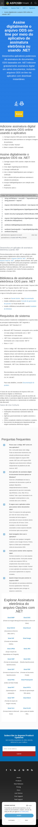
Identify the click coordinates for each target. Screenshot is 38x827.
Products (18, 781)
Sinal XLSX (27, 708)
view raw (34, 235)
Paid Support (18, 799)
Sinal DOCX (11, 628)
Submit (19, 754)
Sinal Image (27, 638)
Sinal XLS (11, 708)
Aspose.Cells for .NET (19, 258)
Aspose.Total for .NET (7, 260)
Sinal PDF (27, 669)
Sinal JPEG (11, 648)
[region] (19, 215)
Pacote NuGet (15, 298)
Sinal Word (27, 698)
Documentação (29, 298)
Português (24, 3)
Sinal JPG (27, 648)
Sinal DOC (27, 617)
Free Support (18, 796)
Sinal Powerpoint (27, 680)
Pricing (18, 787)
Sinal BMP (11, 617)
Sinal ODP (11, 659)
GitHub (24, 237)
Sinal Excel (27, 628)
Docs (18, 790)
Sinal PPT (11, 687)
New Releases (18, 784)
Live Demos (18, 793)
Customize (11, 820)
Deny (26, 820)
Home (19, 778)
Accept (19, 815)
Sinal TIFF (11, 698)
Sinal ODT (11, 669)
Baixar (19, 114)
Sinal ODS (27, 659)
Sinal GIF (11, 638)
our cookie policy (23, 811)
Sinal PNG (11, 680)
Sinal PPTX (27, 687)
